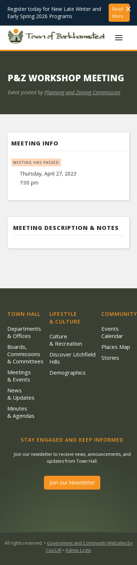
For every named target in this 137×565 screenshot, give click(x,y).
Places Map (115, 346)
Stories (110, 357)
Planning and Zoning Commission (82, 92)
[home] (57, 38)
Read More (117, 12)
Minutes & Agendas (21, 412)
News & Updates (21, 394)
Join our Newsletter (72, 482)
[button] (119, 38)
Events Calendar (112, 332)
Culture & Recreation (65, 340)
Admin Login (78, 550)
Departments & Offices (24, 332)
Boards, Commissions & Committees (25, 354)
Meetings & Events (19, 375)
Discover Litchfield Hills (72, 358)
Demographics (67, 372)
